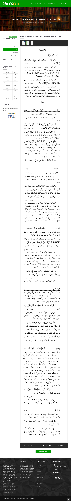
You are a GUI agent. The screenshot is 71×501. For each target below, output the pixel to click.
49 (15, 77)
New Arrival (8, 60)
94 (15, 74)
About (36, 3)
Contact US (39, 486)
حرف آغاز (15, 46)
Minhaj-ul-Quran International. (18, 498)
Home (32, 3)
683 (15, 72)
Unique (7, 72)
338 (15, 90)
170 (15, 85)
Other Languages (8, 82)
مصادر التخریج (14, 55)
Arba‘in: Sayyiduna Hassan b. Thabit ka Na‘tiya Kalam (34, 22)
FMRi (38, 480)
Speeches (39, 471)
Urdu (66, 3)
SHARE (45, 445)
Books (45, 3)
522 (15, 80)
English (8, 74)
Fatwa (38, 474)
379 (15, 93)
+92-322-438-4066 (58, 474)
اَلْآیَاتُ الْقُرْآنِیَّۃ (14, 49)
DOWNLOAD (60, 445)
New (62, 3)
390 (15, 88)
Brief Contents (13, 36)
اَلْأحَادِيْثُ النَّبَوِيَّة (14, 52)
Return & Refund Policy (41, 465)
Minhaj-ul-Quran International (43, 468)
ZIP (8, 93)
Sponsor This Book (43, 451)
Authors (58, 3)
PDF (8, 90)
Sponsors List (39, 483)
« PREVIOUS (23, 445)
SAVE (51, 445)
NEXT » (30, 445)
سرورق (16, 43)
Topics (41, 3)
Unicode (8, 85)
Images (8, 88)
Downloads (51, 3)
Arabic (7, 77)
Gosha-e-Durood (40, 477)
